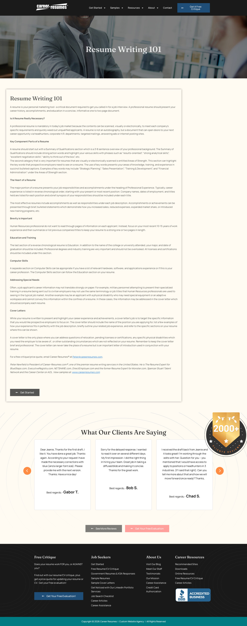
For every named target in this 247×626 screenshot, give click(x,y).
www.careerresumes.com (17, 372)
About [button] (153, 8)
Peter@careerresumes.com (18, 356)
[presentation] (27, 471)
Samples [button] (117, 8)
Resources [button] (136, 8)
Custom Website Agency (131, 621)
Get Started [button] (97, 8)
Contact (167, 7)
